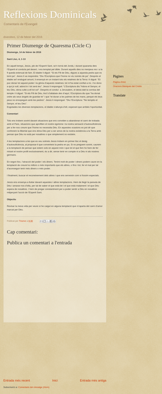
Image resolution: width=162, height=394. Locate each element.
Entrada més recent (16, 380)
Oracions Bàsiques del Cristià (127, 86)
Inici (55, 380)
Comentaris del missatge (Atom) (33, 387)
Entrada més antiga (93, 380)
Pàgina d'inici (119, 82)
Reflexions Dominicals (50, 14)
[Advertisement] (54, 350)
